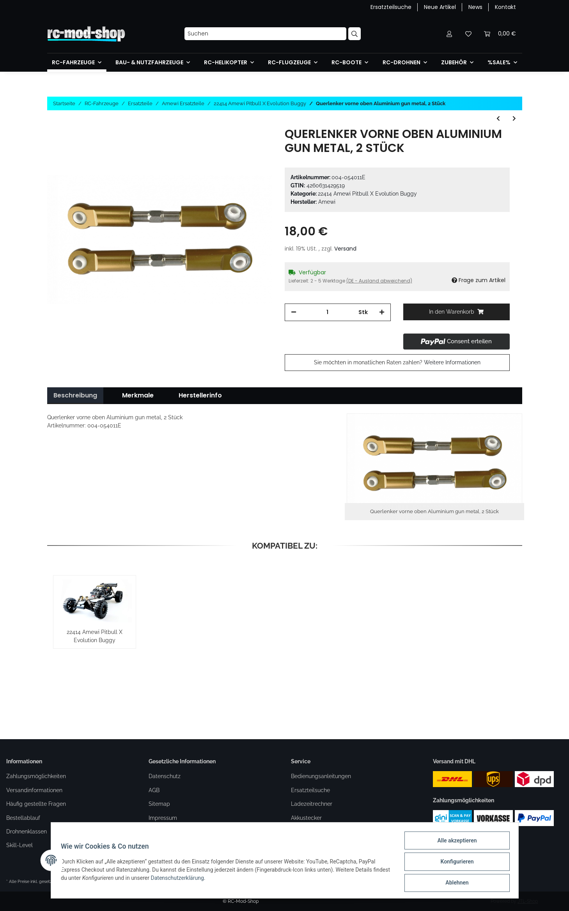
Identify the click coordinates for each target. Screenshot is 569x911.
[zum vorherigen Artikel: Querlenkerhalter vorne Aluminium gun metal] (498, 118)
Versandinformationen (34, 790)
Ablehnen (454, 883)
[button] (449, 33)
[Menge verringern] (293, 312)
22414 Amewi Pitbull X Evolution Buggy (367, 194)
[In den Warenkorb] (456, 312)
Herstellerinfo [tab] (200, 395)
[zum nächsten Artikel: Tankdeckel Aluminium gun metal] (514, 118)
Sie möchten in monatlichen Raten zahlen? (397, 362)
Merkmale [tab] (138, 395)
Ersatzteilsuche (390, 7)
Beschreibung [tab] (75, 395)
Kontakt (505, 7)
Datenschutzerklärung (197, 879)
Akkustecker (306, 818)
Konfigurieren (454, 863)
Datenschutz (165, 776)
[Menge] (327, 312)
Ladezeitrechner (311, 804)
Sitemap (159, 804)
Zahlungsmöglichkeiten (36, 776)
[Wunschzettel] (468, 33)
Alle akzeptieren (454, 843)
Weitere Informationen (452, 362)
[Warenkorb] (500, 33)
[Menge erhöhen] (381, 312)
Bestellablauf (23, 818)
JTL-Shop (528, 901)
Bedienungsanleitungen (321, 776)
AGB (154, 790)
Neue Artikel (440, 7)
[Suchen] (265, 34)
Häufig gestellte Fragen (36, 804)
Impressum (163, 818)
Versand (345, 248)
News (475, 7)
